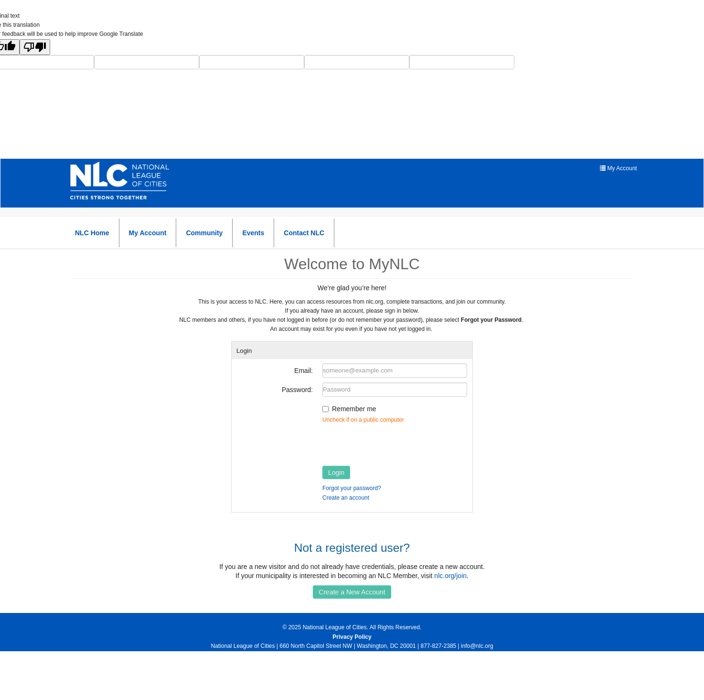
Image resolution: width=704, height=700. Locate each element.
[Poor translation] (35, 47)
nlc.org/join (450, 576)
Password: (297, 390)
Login (336, 472)
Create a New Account (352, 592)
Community (204, 233)
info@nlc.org (477, 646)
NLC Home (92, 233)
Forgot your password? (351, 488)
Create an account (345, 497)
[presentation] (395, 442)
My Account (148, 233)
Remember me (354, 409)
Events (253, 233)
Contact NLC (304, 233)
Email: (303, 370)
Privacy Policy (351, 637)
